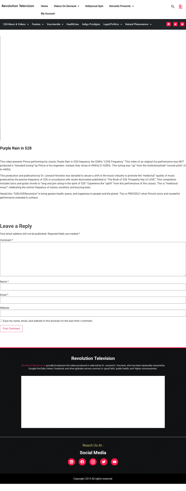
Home (44, 6)
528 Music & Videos (16, 24)
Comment (6, 240)
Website (4, 308)
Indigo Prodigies (91, 24)
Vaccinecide (55, 24)
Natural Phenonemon (138, 24)
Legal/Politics (112, 24)
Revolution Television (18, 6)
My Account (48, 13)
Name (4, 281)
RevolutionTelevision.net (33, 365)
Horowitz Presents (121, 6)
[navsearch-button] (172, 6)
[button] (66, 6)
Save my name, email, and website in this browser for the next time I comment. (48, 321)
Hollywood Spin (94, 6)
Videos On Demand (66, 6)
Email (4, 295)
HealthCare (73, 24)
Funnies (38, 24)
